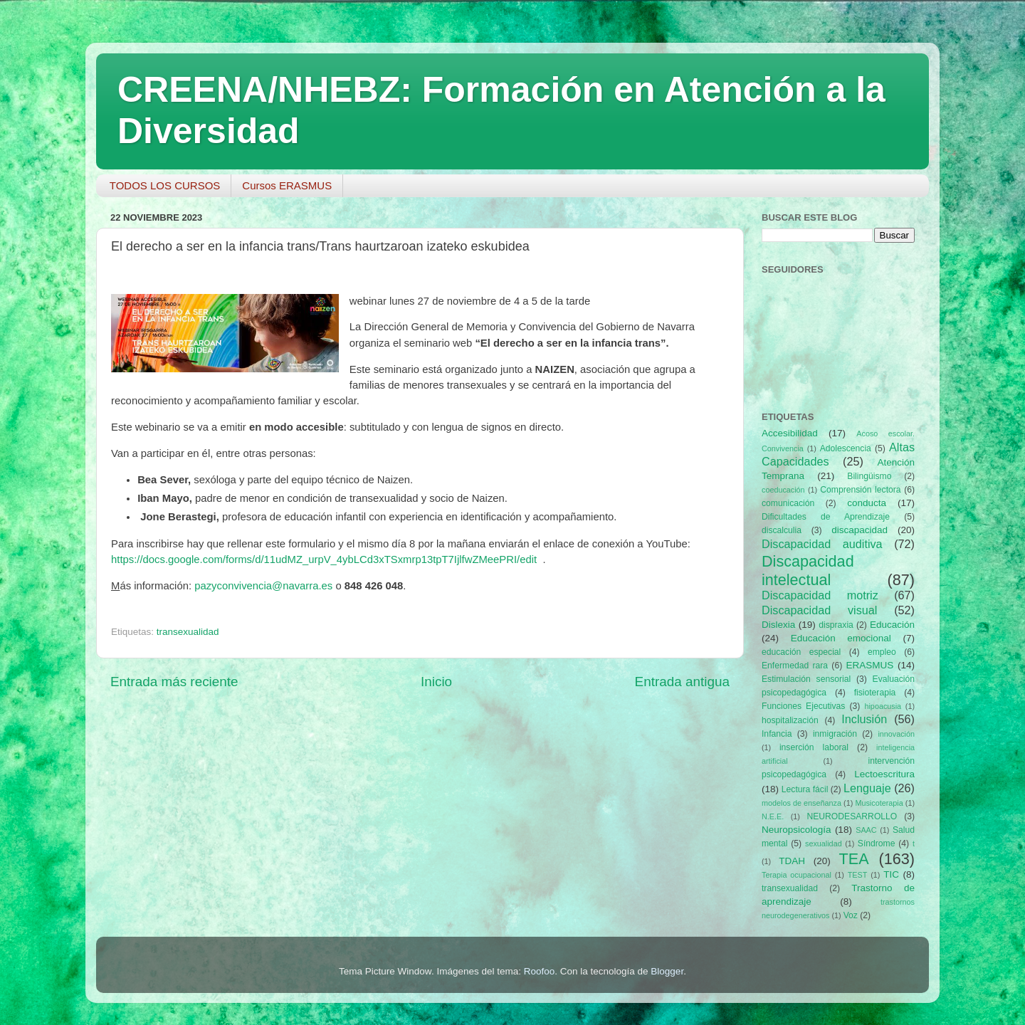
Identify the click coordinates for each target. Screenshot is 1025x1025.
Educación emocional (841, 638)
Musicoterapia (879, 803)
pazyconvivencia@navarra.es (263, 586)
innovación (896, 734)
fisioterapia (875, 693)
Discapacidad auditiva (822, 543)
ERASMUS (870, 665)
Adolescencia (845, 448)
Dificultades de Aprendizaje (826, 517)
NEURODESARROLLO (851, 816)
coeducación (783, 489)
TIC (891, 874)
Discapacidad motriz (820, 595)
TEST (858, 875)
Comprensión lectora (860, 490)
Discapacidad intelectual (808, 570)
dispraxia (836, 625)
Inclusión (864, 719)
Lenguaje (867, 788)
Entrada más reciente (174, 681)
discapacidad (859, 530)
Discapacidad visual (819, 610)
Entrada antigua (682, 681)
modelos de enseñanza (801, 803)
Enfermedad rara (795, 666)
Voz (850, 915)
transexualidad (188, 631)
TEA (854, 859)
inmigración (835, 734)
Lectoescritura (884, 774)
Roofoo (539, 971)
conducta (866, 503)
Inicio (436, 681)
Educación (892, 624)
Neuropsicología (796, 829)
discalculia (781, 530)
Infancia (777, 734)
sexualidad (823, 843)
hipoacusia (882, 706)
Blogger (667, 971)
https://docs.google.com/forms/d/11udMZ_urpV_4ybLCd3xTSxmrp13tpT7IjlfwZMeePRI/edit (324, 559)
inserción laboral (813, 747)
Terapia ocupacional (796, 875)
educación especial (801, 652)
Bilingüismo (869, 476)
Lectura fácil (805, 789)
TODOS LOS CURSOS (165, 185)
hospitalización (790, 720)
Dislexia (778, 624)
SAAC (866, 830)
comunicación (788, 503)
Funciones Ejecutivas (803, 706)
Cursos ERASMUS (287, 185)
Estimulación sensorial (806, 679)
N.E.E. (773, 816)
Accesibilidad (790, 433)
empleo (882, 652)
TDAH (792, 861)
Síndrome (876, 843)
